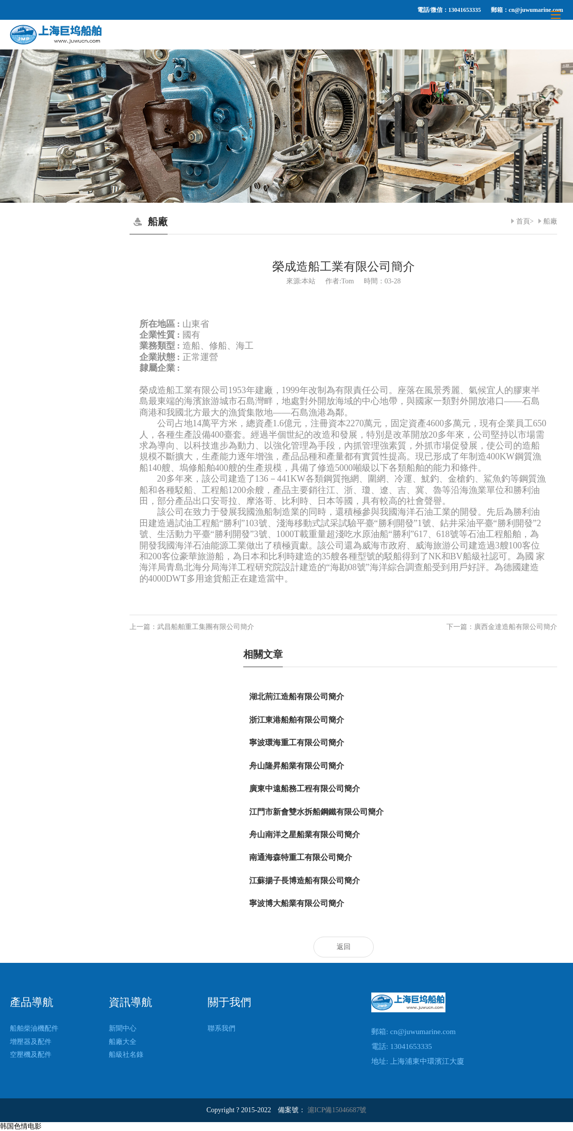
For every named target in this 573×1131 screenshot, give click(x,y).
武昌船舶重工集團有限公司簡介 (205, 627)
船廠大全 (122, 1041)
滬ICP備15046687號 (337, 1110)
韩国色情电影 (21, 1126)
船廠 (550, 221)
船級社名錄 (126, 1054)
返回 (344, 946)
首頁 (523, 221)
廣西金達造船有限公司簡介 (515, 627)
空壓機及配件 (30, 1054)
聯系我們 (221, 1028)
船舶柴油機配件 (34, 1028)
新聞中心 (122, 1028)
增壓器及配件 (30, 1041)
